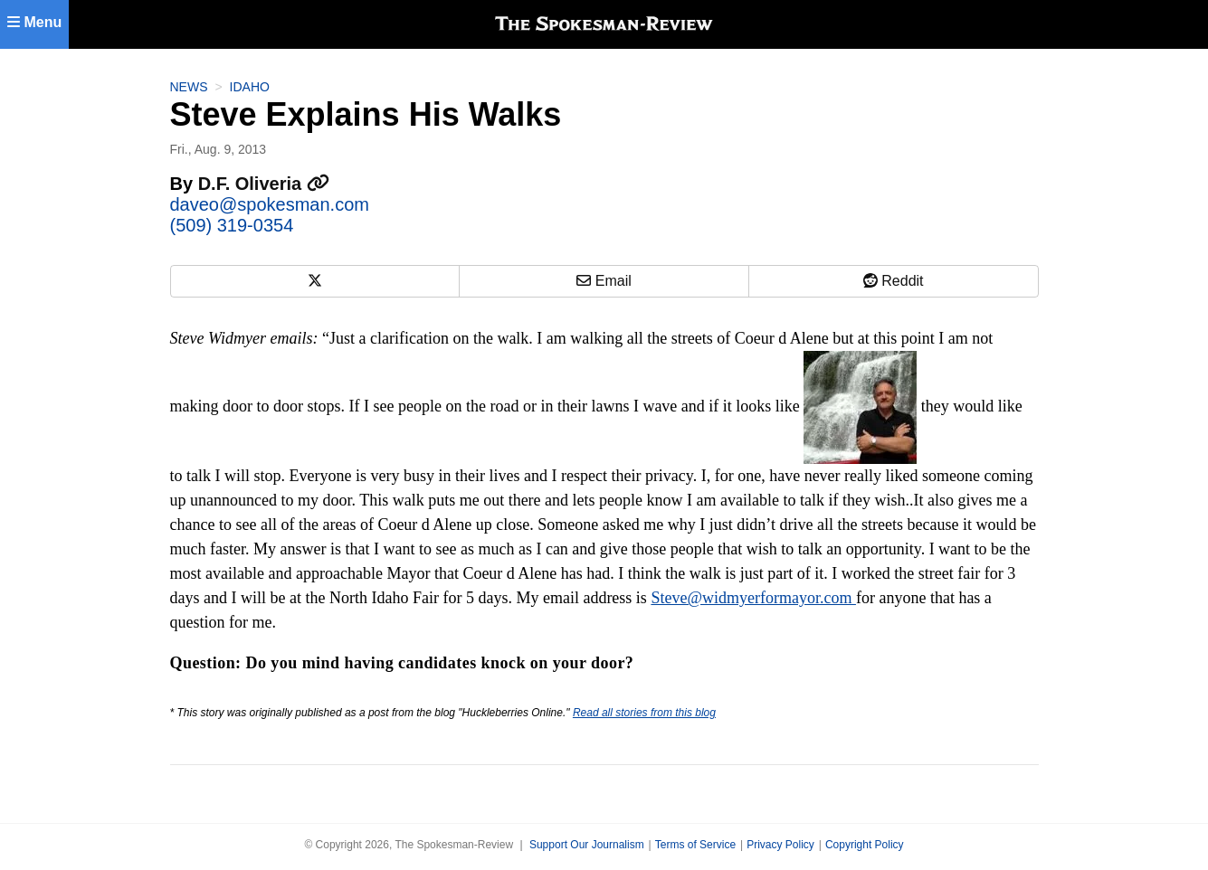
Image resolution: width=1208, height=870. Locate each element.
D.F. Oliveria (263, 184)
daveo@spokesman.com (269, 204)
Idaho (250, 87)
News (189, 87)
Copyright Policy (864, 844)
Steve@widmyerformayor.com (753, 598)
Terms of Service (695, 844)
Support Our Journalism (586, 844)
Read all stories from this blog (644, 712)
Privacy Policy (780, 844)
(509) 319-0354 (232, 225)
